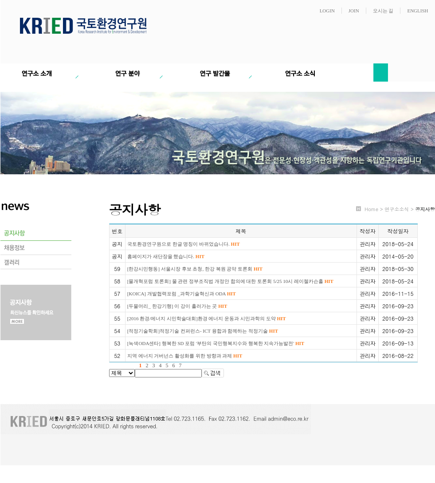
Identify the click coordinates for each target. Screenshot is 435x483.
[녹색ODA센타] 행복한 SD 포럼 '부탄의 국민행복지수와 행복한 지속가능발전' (215, 343)
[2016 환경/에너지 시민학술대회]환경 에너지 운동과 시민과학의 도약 (206, 318)
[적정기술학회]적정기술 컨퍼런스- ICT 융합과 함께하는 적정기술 (202, 331)
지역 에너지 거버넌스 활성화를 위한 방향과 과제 (184, 355)
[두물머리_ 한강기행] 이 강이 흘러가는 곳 (177, 306)
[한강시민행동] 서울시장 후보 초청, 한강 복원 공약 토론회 (195, 268)
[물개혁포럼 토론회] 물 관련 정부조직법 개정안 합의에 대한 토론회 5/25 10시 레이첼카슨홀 (230, 281)
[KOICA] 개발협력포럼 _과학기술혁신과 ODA (181, 293)
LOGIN (327, 10)
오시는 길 (383, 10)
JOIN (354, 10)
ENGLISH (417, 10)
